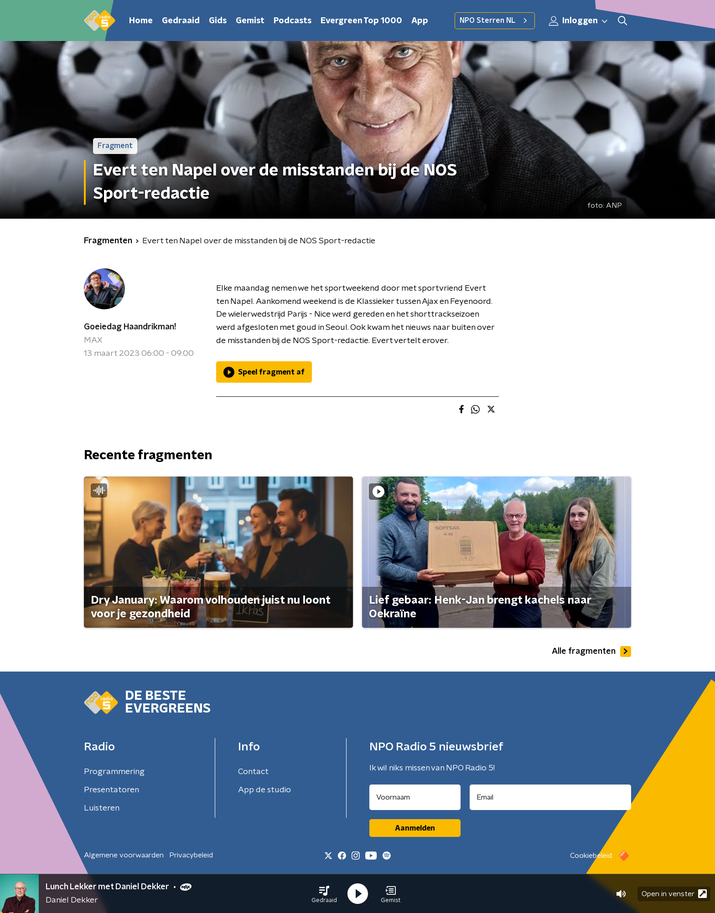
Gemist (250, 21)
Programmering (114, 772)
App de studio (264, 790)
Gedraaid (181, 21)
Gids (218, 21)
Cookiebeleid (591, 855)
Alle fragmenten (591, 651)
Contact (253, 772)
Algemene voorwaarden (124, 855)
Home (141, 21)
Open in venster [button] (674, 893)
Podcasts (292, 21)
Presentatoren (111, 790)
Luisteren (101, 808)
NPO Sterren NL (495, 20)
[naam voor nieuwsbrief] (415, 797)
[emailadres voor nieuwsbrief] (551, 797)
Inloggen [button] (579, 21)
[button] (324, 893)
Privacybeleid (191, 855)
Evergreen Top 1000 (361, 21)
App (419, 21)
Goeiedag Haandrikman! (130, 327)
